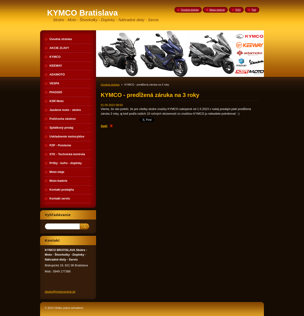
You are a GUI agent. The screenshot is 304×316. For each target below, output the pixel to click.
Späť (104, 126)
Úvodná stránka (110, 84)
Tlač (253, 9)
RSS (238, 9)
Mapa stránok (217, 9)
